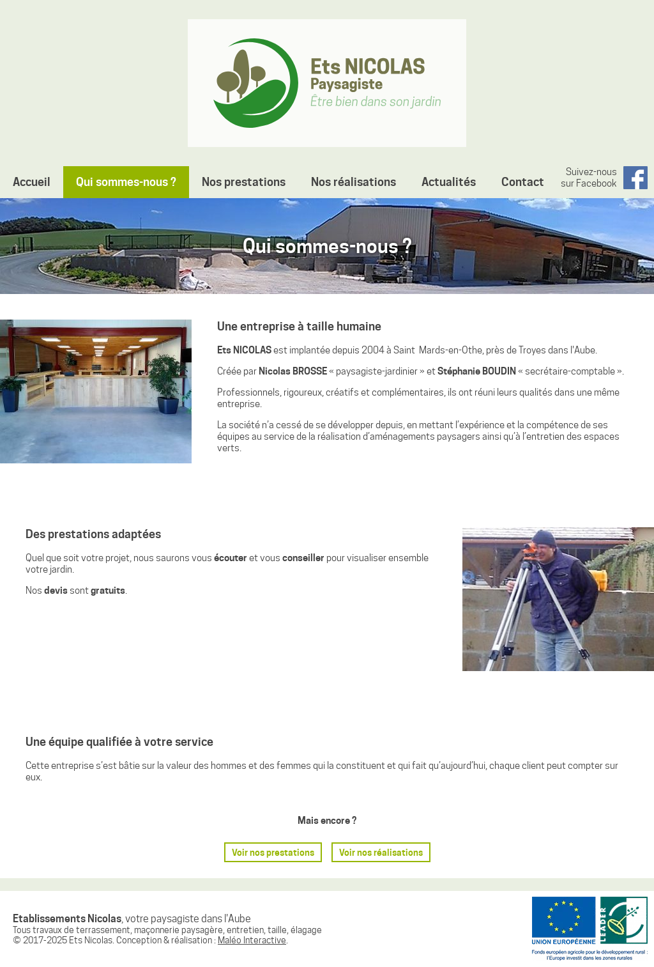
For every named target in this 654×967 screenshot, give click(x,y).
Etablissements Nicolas (327, 83)
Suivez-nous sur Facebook (589, 177)
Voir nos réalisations (381, 852)
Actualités (449, 182)
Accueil (31, 182)
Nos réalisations (353, 182)
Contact (522, 182)
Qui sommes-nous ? (126, 182)
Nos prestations (243, 182)
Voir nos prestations (273, 852)
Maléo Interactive (252, 940)
